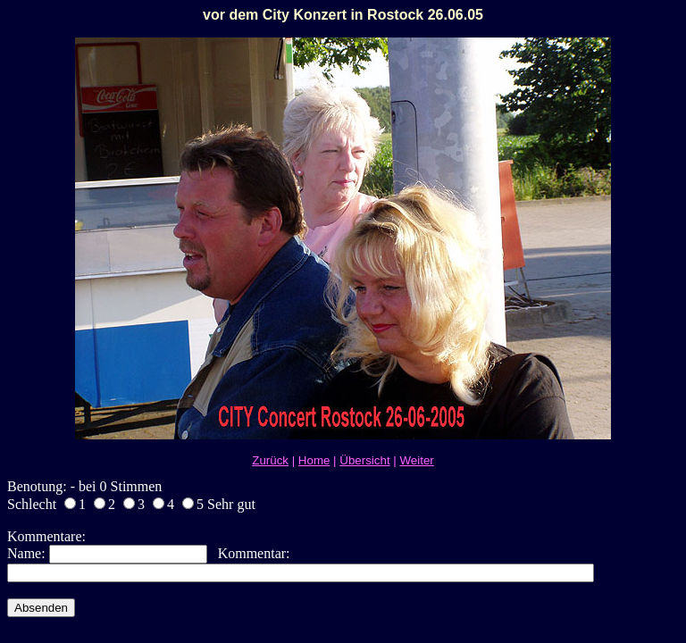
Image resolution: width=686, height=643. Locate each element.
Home (314, 460)
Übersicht (364, 460)
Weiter (416, 460)
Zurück (270, 460)
